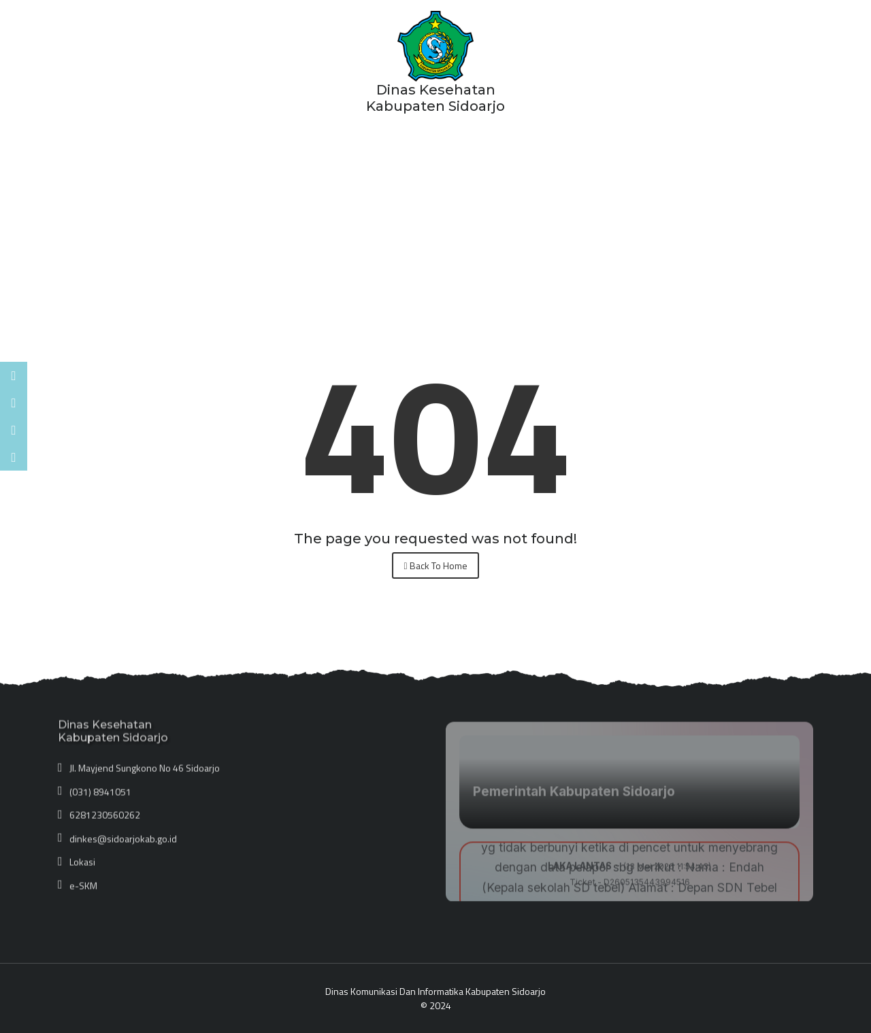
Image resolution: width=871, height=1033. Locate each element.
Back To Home (435, 565)
